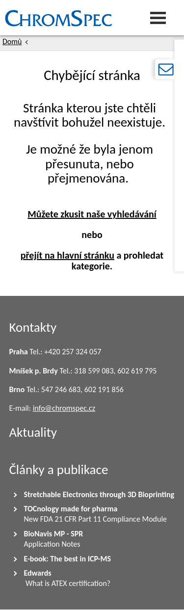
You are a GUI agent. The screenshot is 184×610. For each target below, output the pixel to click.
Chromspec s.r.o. (2, 17)
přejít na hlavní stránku (67, 255)
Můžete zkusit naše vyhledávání (91, 214)
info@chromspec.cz (64, 408)
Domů (12, 41)
